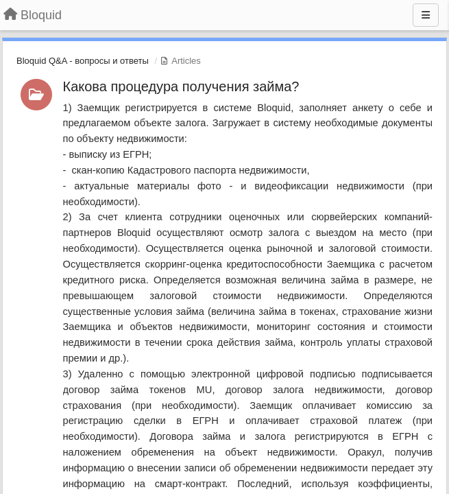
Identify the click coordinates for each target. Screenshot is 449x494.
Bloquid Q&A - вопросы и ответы (82, 61)
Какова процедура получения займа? (181, 86)
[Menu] (426, 15)
